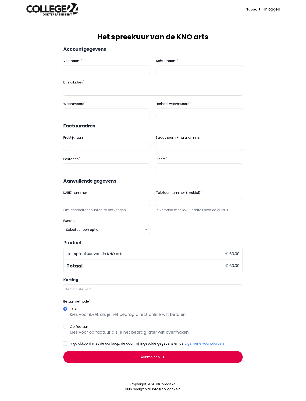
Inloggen (272, 9)
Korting (70, 279)
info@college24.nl (166, 389)
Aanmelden (153, 357)
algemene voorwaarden (204, 343)
